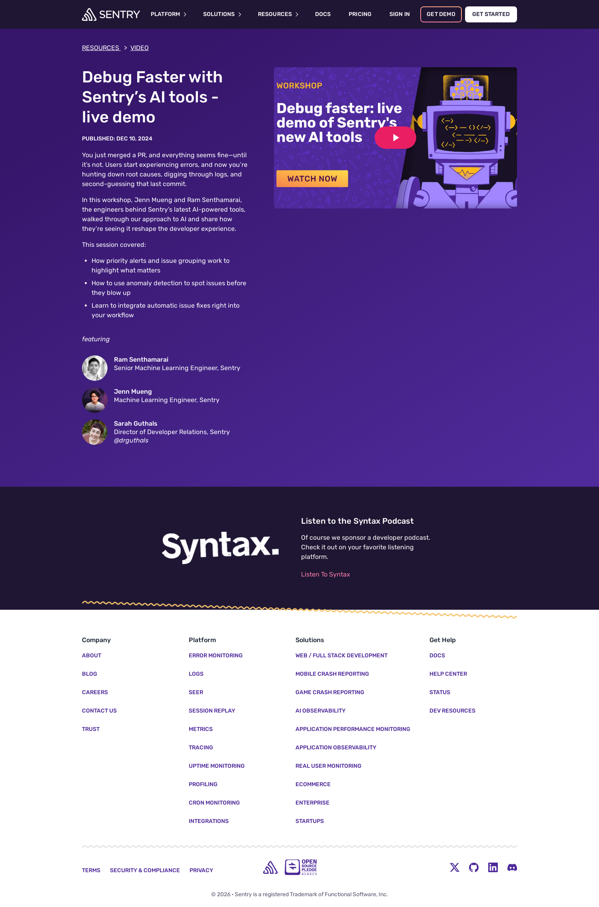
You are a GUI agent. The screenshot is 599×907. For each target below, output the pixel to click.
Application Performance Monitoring (353, 729)
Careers (95, 692)
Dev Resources (452, 710)
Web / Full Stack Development (341, 655)
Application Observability (336, 747)
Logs (196, 674)
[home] (270, 867)
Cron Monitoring (214, 802)
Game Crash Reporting (330, 692)
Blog (89, 674)
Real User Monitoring (328, 766)
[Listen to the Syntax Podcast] (220, 548)
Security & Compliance (145, 870)
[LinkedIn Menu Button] (493, 867)
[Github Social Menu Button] (474, 867)
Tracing (201, 747)
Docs (437, 655)
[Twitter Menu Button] (454, 867)
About (91, 655)
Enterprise (312, 802)
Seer (196, 692)
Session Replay (212, 710)
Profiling (203, 784)
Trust (91, 729)
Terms (91, 870)
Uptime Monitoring (217, 766)
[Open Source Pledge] (300, 867)
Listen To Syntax (325, 574)
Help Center (448, 674)
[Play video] (395, 137)
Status (439, 692)
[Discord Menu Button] (512, 867)
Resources (104, 48)
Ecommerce (313, 784)
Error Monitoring (216, 655)
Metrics (201, 729)
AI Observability (320, 710)
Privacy (201, 870)
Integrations (209, 821)
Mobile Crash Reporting (332, 674)
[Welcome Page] (111, 14)
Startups (310, 821)
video (139, 48)
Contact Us (99, 710)
